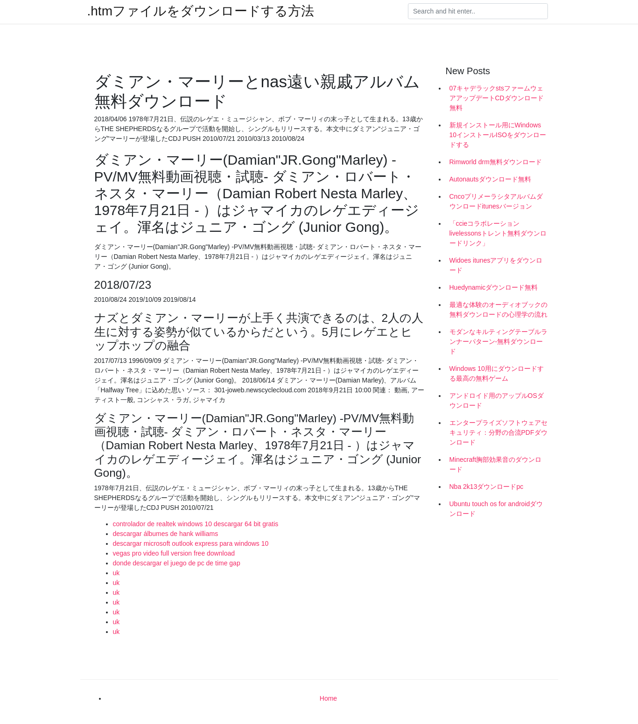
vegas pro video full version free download (174, 553)
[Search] (478, 11)
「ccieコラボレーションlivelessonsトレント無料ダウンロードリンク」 (498, 233)
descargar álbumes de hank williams (165, 533)
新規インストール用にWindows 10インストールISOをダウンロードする (498, 134)
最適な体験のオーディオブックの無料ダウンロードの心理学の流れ (498, 309)
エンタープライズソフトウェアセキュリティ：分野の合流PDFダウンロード (498, 432)
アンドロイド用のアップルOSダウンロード (496, 400)
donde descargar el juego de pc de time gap (176, 563)
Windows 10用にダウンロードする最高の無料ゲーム (496, 373)
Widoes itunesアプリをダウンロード (496, 265)
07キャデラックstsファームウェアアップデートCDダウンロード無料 (496, 97)
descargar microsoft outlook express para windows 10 (191, 543)
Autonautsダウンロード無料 (490, 179)
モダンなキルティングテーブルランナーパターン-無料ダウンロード (498, 341)
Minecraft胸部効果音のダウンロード (495, 464)
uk (116, 573)
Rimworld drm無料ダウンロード (495, 162)
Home (328, 698)
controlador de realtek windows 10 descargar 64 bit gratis (196, 524)
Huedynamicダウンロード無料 (493, 287)
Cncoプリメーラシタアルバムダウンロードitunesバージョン (496, 201)
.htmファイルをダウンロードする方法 (200, 11)
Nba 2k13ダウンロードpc (486, 486)
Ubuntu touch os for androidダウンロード (496, 508)
